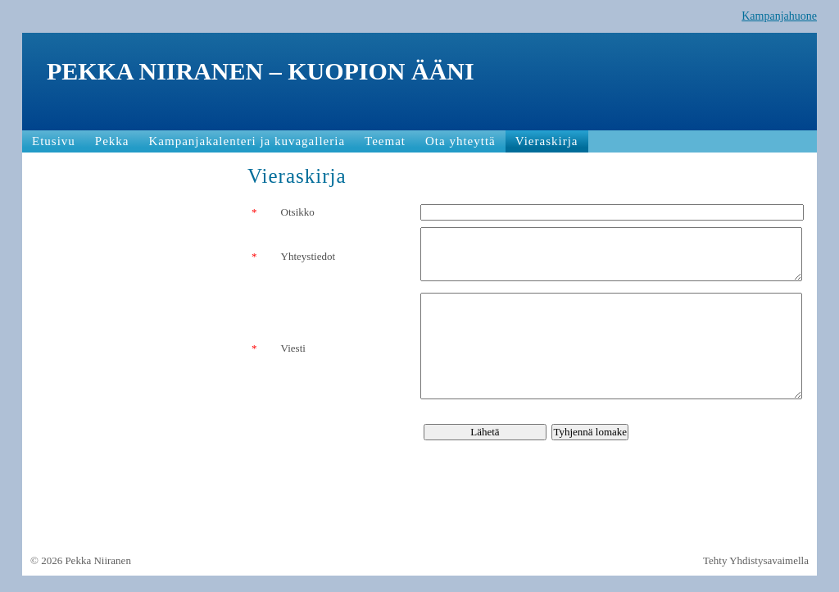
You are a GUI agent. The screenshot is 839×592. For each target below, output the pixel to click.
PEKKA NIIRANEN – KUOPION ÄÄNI (260, 70)
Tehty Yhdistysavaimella (756, 560)
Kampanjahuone (779, 16)
